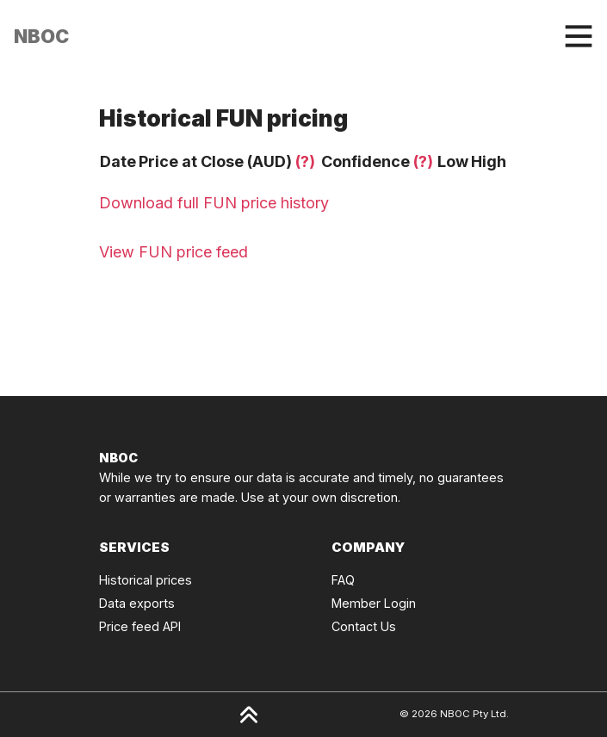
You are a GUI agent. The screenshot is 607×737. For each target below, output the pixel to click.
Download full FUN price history (214, 203)
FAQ (343, 580)
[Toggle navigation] (578, 36)
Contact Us (363, 626)
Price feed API (140, 626)
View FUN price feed (173, 252)
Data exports (137, 603)
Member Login (373, 603)
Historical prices (145, 580)
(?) (305, 161)
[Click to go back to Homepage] (41, 37)
